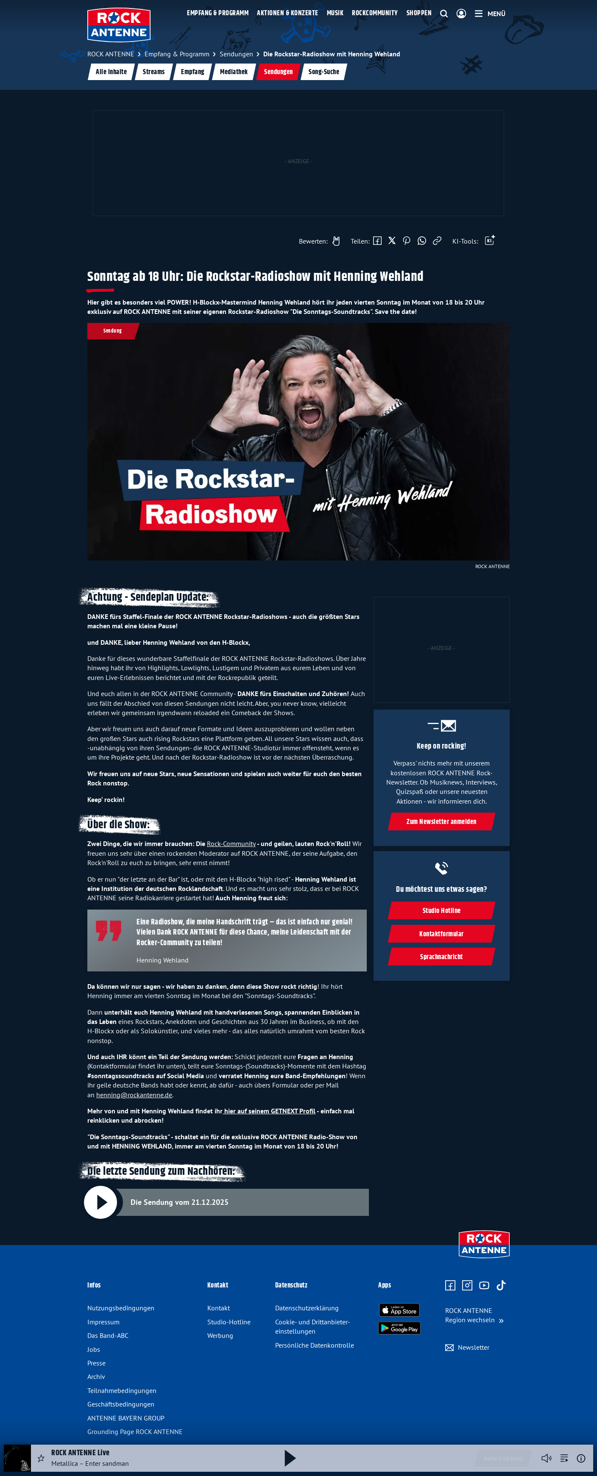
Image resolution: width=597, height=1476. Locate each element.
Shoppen (419, 13)
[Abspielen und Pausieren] (100, 1202)
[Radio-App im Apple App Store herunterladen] (399, 1310)
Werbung (220, 1335)
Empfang (192, 72)
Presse (96, 1363)
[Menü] (490, 13)
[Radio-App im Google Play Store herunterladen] (399, 1328)
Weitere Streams (503, 1459)
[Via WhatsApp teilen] (422, 241)
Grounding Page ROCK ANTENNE (135, 1431)
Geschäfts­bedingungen (120, 1404)
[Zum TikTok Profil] (501, 1285)
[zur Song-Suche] (564, 1458)
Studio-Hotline (229, 1322)
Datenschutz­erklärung (307, 1308)
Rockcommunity (375, 13)
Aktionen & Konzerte (287, 13)
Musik (335, 13)
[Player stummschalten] (546, 1458)
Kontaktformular (441, 934)
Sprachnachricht (441, 957)
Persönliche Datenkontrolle (314, 1345)
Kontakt (218, 1308)
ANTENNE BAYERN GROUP (126, 1418)
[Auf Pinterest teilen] (406, 241)
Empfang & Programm (217, 13)
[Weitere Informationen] (581, 1458)
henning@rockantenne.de (134, 1094)
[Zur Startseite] (484, 1259)
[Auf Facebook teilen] (377, 241)
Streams (154, 72)
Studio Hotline (441, 911)
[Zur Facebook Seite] (450, 1285)
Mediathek (234, 72)
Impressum (103, 1322)
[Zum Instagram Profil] (467, 1285)
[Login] (461, 14)
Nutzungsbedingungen (120, 1308)
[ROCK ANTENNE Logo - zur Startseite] (119, 25)
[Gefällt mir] (317, 241)
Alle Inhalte (111, 72)
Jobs (93, 1349)
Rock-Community (231, 843)
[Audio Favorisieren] (41, 1458)
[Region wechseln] (474, 1315)
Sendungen (278, 72)
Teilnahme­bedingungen (121, 1390)
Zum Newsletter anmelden (442, 822)
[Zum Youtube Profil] (484, 1285)
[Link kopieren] (437, 241)
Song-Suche (324, 72)
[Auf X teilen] (392, 241)
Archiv (96, 1376)
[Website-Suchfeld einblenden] (444, 14)
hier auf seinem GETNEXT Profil (269, 1111)
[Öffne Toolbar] (490, 241)
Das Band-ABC (107, 1335)
